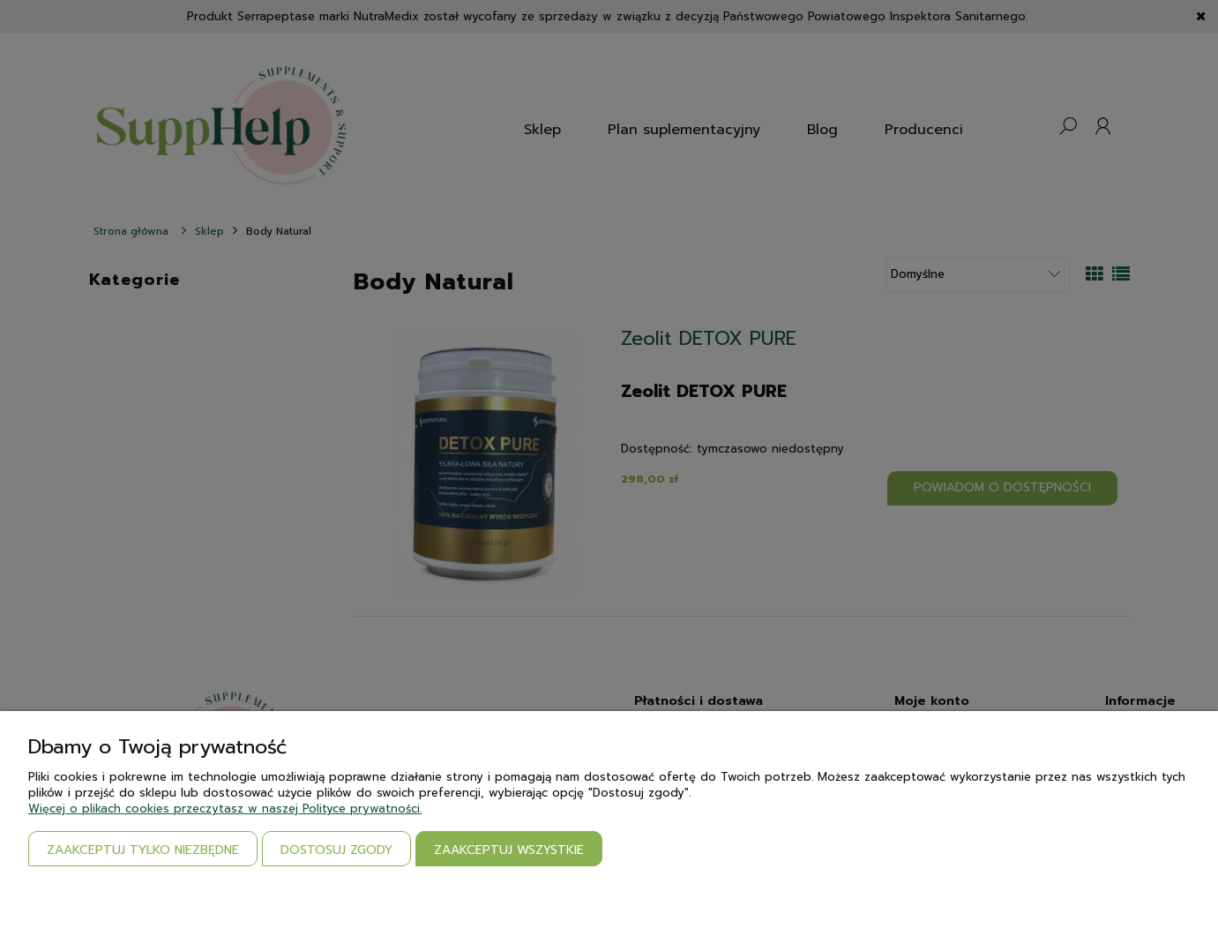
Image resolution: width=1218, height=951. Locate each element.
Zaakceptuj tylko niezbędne (143, 850)
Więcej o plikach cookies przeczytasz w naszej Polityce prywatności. (225, 808)
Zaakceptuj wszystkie (509, 850)
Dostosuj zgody (336, 850)
